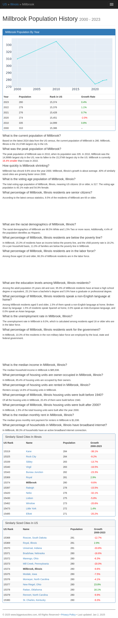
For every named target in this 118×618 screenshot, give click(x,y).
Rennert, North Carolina (35, 595)
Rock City (31, 456)
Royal (29, 477)
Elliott (29, 513)
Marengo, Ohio (31, 558)
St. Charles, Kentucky (34, 600)
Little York (31, 508)
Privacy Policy (68, 614)
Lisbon (29, 498)
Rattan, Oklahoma (32, 589)
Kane (29, 451)
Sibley (29, 461)
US (5, 4)
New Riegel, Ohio (32, 584)
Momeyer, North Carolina (36, 579)
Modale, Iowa (30, 574)
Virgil (28, 467)
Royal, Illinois (30, 543)
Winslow (30, 503)
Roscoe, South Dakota (34, 537)
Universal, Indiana (32, 548)
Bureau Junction (34, 472)
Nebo (29, 493)
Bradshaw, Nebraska (34, 553)
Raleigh (30, 487)
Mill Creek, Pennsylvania (36, 563)
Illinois (14, 4)
